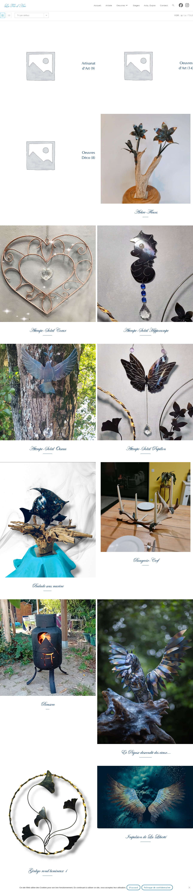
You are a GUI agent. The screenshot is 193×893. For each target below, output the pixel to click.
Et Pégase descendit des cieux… (145, 751)
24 (185, 15)
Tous (190, 15)
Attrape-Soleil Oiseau (47, 448)
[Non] (189, 887)
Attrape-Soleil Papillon (145, 448)
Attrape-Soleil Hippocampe (145, 329)
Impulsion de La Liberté (145, 836)
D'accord (133, 887)
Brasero (47, 703)
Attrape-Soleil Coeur (47, 329)
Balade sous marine (47, 585)
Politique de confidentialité (157, 887)
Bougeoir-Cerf (145, 559)
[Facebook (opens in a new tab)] (181, 5)
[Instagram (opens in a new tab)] (187, 5)
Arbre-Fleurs (145, 211)
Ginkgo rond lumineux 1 (47, 870)
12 (181, 15)
